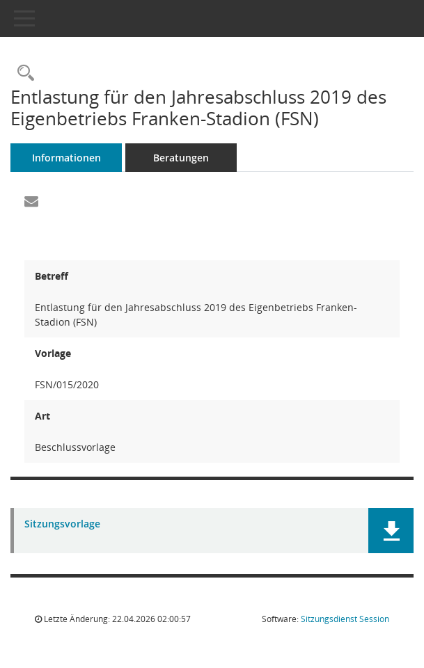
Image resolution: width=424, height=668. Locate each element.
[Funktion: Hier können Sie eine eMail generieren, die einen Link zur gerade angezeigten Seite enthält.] (31, 201)
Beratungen (181, 157)
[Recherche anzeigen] (22, 73)
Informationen (66, 157)
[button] (391, 530)
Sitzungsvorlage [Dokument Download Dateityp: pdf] (62, 524)
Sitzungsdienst (345, 619)
